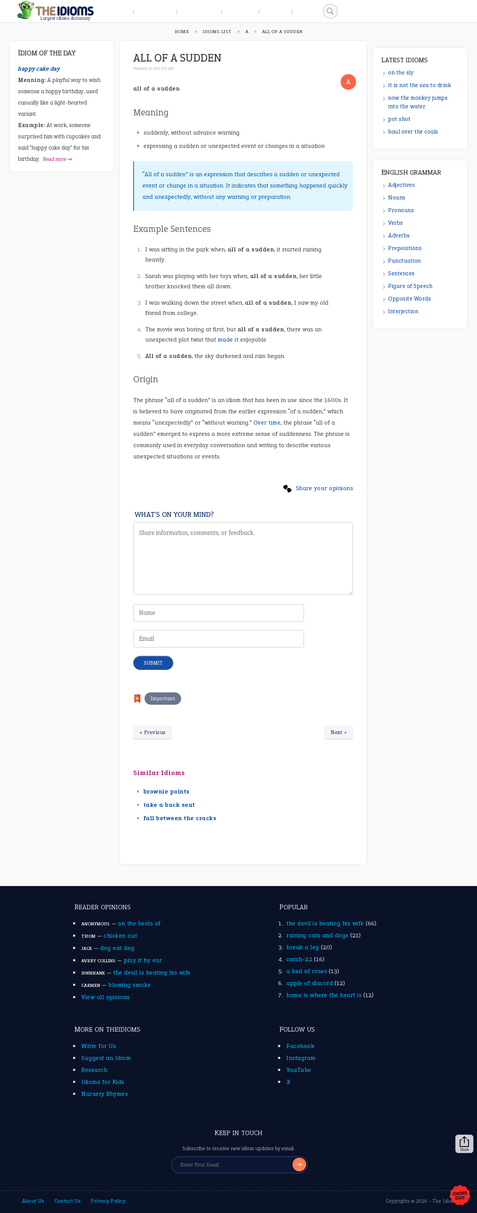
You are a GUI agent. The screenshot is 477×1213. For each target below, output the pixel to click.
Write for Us (98, 1046)
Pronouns (401, 210)
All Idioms (240, 11)
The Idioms (445, 1201)
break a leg (302, 947)
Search (307, 11)
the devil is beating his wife (152, 972)
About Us (33, 1201)
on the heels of (139, 923)
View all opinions (105, 997)
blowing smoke (129, 985)
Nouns (397, 198)
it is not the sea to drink (419, 85)
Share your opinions (324, 488)
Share (464, 1144)
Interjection (403, 311)
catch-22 (299, 959)
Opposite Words (409, 299)
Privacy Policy (108, 1201)
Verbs (395, 223)
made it (228, 339)
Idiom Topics (199, 11)
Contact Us (67, 1201)
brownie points (167, 791)
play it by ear (143, 960)
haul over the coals (413, 132)
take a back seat (169, 805)
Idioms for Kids (102, 1082)
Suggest (275, 11)
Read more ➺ (57, 159)
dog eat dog (117, 948)
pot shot (399, 119)
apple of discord (309, 983)
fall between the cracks (180, 818)
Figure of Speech (410, 286)
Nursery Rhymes (104, 1094)
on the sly (400, 73)
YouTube (298, 1070)
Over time (267, 422)
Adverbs (399, 235)
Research (94, 1070)
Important (163, 698)
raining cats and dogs (317, 935)
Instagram (301, 1058)
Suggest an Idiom (106, 1058)
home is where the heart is (324, 995)
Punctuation (404, 261)
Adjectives (401, 185)
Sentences (401, 273)
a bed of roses (306, 971)
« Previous (152, 732)
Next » (339, 732)
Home (120, 11)
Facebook (300, 1046)
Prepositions (405, 248)
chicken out (120, 936)
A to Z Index (155, 11)
